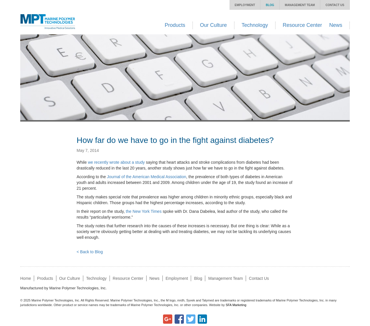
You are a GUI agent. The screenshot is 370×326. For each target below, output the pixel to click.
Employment (245, 5)
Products (175, 25)
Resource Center (302, 25)
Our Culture (213, 25)
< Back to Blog (90, 251)
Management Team (300, 5)
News (335, 25)
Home (25, 278)
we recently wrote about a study (116, 162)
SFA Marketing (236, 305)
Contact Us (334, 5)
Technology (255, 25)
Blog (270, 5)
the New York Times (144, 211)
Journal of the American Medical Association (146, 176)
